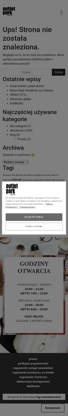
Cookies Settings (33, 226)
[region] (34, 208)
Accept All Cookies (33, 217)
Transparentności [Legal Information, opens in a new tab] (27, 207)
